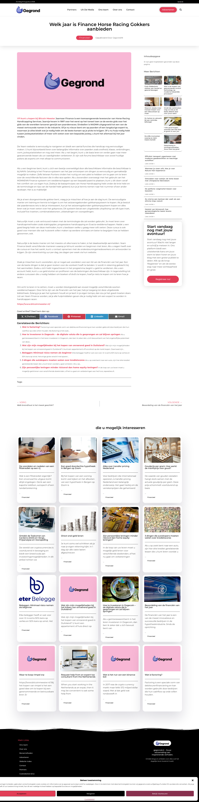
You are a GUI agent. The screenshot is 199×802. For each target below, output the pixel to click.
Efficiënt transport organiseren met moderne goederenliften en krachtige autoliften (161, 158)
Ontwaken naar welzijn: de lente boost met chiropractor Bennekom (162, 180)
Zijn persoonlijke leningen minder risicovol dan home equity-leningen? (60, 367)
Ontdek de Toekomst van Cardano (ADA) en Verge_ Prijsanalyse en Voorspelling (33, 538)
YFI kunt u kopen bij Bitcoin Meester (36, 118)
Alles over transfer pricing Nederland (116, 467)
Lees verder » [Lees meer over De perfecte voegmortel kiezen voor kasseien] (150, 194)
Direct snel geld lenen (72, 536)
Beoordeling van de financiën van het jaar (162, 606)
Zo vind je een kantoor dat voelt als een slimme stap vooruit (162, 200)
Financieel (84, 38)
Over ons (117, 9)
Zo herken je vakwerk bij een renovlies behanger (153, 120)
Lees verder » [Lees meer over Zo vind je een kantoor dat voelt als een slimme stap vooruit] (150, 204)
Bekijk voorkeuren (160, 794)
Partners (71, 9)
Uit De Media (87, 9)
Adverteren (24, 757)
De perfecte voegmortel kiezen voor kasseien (160, 190)
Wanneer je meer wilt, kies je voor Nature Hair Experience (160, 169)
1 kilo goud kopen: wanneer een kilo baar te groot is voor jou (172, 129)
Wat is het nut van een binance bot (119, 676)
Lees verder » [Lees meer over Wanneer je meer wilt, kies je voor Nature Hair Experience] (150, 174)
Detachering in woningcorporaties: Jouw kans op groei (171, 147)
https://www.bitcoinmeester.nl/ (33, 304)
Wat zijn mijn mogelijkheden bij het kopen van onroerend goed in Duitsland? (63, 345)
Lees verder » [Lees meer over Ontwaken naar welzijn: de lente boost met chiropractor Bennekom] (150, 184)
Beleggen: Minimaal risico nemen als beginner (47, 353)
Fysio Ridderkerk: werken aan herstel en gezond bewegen (153, 88)
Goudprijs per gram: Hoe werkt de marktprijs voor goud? (161, 467)
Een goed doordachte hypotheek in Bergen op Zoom (78, 467)
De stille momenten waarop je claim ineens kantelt (152, 138)
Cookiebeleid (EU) (26, 774)
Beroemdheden (26, 753)
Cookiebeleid (89, 799)
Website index (25, 761)
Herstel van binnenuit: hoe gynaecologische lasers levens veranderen (158, 211)
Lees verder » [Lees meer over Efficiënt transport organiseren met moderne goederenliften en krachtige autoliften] (150, 164)
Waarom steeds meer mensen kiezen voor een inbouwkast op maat (153, 110)
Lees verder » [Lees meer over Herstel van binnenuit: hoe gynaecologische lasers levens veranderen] (150, 216)
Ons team (103, 9)
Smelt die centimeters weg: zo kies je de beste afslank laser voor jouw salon (172, 110)
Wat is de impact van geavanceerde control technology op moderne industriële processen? (172, 90)
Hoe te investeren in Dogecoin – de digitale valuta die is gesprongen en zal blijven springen (71, 334)
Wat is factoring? (31, 327)
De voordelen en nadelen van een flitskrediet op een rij (36, 467)
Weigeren (91, 794)
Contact (130, 9)
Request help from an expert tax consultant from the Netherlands (78, 676)
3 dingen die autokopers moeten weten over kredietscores (53, 360)
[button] (192, 780)
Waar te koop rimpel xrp (31, 675)
